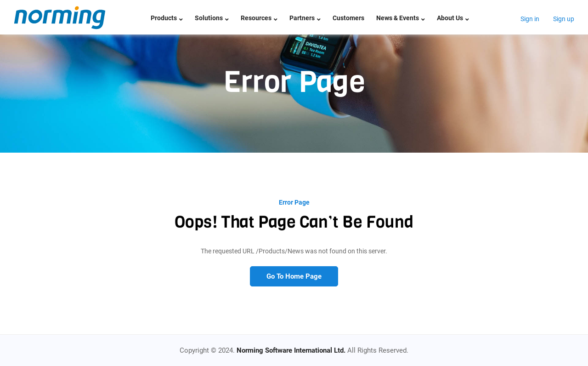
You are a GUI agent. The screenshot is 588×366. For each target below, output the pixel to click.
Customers (348, 18)
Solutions (212, 18)
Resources (259, 18)
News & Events (400, 18)
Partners (305, 18)
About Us (453, 18)
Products (167, 18)
